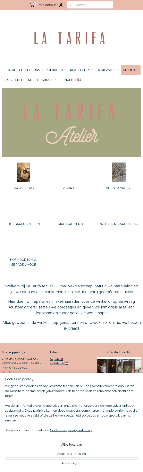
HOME (11, 70)
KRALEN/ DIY (81, 70)
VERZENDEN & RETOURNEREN (22, 363)
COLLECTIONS (31, 70)
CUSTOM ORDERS (119, 188)
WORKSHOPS (24, 188)
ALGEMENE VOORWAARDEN (20, 359)
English (54, 359)
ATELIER (131, 70)
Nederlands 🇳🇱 (59, 363)
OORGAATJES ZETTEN (24, 224)
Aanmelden (13, 413)
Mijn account (51, 4)
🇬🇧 (61, 359)
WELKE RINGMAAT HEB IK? (119, 224)
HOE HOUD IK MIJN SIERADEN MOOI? (23, 262)
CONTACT (8, 372)
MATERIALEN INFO (71, 224)
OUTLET (32, 80)
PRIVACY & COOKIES (14, 367)
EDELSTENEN (13, 80)
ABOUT (49, 80)
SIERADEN (57, 70)
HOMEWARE (107, 70)
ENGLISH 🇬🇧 (72, 80)
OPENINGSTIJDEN (13, 376)
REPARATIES (71, 188)
